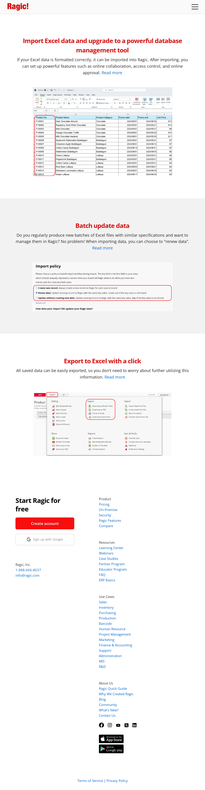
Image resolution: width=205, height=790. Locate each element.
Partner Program (112, 564)
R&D (102, 666)
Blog (102, 699)
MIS (102, 661)
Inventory (106, 607)
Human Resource (112, 629)
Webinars (106, 553)
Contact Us (107, 715)
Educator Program (113, 569)
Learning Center (111, 547)
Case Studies (108, 558)
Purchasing (107, 612)
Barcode (105, 623)
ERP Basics (107, 580)
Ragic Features (110, 520)
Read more (112, 72)
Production (107, 618)
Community (108, 704)
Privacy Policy (117, 780)
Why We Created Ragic (116, 694)
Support (105, 650)
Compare (106, 526)
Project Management (115, 634)
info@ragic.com (27, 575)
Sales (103, 602)
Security (105, 515)
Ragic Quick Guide (113, 688)
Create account (45, 523)
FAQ (102, 574)
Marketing (106, 639)
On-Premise (108, 509)
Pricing (104, 504)
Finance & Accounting (115, 645)
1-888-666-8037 (28, 570)
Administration (110, 656)
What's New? (108, 710)
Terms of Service (90, 780)
